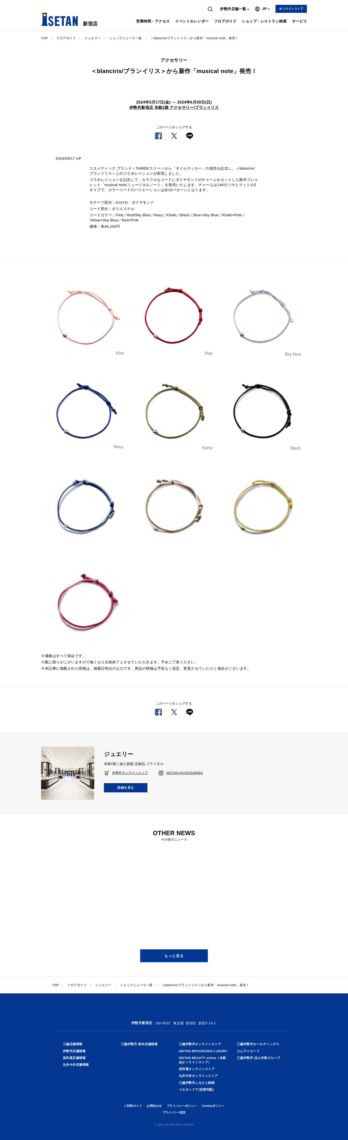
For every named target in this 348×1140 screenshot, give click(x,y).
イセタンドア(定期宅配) (196, 1089)
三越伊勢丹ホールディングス (258, 1044)
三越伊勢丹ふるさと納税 (197, 1083)
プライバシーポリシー (182, 1106)
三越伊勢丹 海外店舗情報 (139, 1044)
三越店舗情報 (72, 1044)
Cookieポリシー (213, 1106)
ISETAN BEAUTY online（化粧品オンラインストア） (202, 1060)
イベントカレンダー (192, 21)
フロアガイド (225, 21)
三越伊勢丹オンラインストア (200, 1044)
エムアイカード (248, 1051)
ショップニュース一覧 (125, 38)
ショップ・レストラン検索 (264, 21)
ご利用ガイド (133, 1106)
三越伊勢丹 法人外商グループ (258, 1058)
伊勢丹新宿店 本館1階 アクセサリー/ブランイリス (174, 107)
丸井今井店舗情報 (76, 1064)
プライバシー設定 (174, 1112)
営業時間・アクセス (153, 21)
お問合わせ (154, 1106)
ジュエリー (92, 38)
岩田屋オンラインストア (197, 1069)
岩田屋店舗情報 (74, 1058)
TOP (44, 38)
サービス (299, 21)
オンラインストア (291, 8)
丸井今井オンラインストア (198, 1076)
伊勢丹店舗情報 (74, 1051)
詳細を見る (125, 787)
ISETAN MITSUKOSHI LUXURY (203, 1051)
